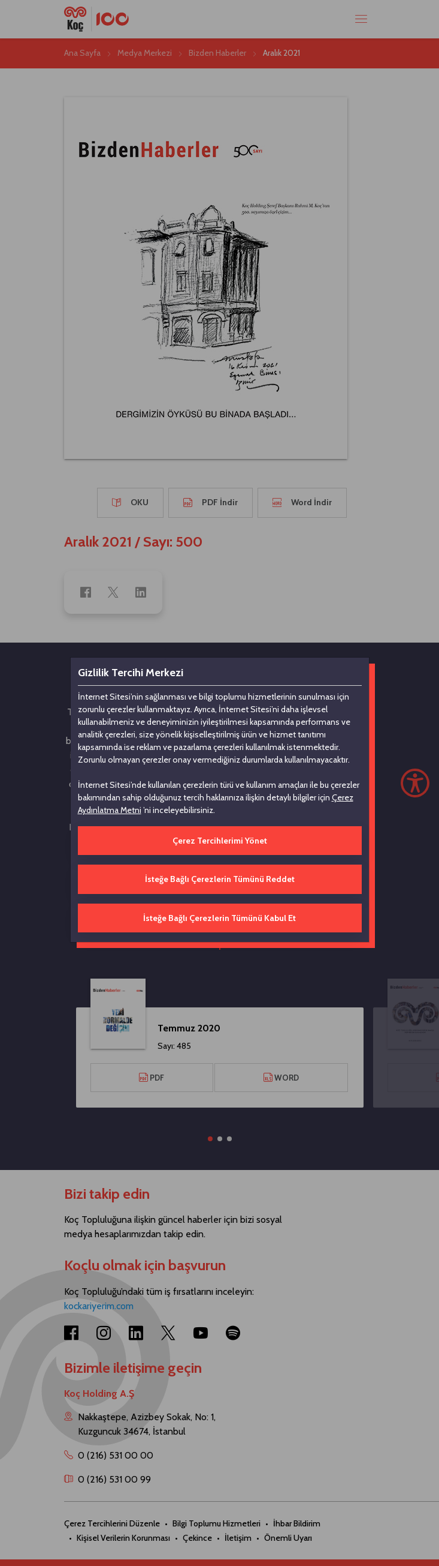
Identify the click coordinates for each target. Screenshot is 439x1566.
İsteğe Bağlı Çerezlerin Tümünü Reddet (220, 879)
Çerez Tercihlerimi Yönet (219, 840)
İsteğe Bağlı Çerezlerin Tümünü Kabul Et (219, 918)
